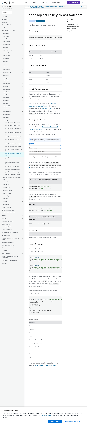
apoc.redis (6, 184)
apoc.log (5, 95)
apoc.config (6, 41)
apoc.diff (5, 61)
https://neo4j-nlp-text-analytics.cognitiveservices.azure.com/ (45, 163)
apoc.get (5, 78)
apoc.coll (5, 47)
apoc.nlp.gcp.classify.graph (12, 166)
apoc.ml (5, 103)
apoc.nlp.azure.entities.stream (13, 146)
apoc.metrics (6, 100)
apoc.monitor (7, 114)
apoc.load (6, 92)
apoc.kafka (6, 89)
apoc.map (6, 97)
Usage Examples (71, 31)
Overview (4, 16)
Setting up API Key (72, 28)
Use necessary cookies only (72, 421)
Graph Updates (6, 224)
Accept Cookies (55, 421)
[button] (83, 3)
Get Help (44, 2)
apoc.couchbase (7, 50)
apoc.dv (5, 64)
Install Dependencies (73, 26)
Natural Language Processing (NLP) (10, 238)
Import (4, 215)
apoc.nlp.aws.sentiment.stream (13, 140)
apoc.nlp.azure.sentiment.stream (13, 162)
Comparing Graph (7, 226)
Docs (26, 2)
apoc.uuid (6, 204)
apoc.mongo (6, 108)
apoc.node (6, 117)
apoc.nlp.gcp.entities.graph (12, 172)
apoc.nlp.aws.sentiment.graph (13, 137)
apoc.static (6, 187)
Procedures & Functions (8, 30)
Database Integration (8, 221)
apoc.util (5, 201)
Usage (4, 27)
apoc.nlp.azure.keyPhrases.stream (13, 154)
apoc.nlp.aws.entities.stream (12, 125)
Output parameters (72, 24)
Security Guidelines (7, 25)
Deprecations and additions (9, 260)
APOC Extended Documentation (33, 6)
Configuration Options (8, 210)
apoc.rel (5, 182)
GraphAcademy (56, 2)
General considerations (8, 213)
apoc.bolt (5, 39)
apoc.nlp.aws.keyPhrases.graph (13, 129)
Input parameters (72, 22)
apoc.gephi (6, 75)
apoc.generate (7, 72)
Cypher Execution (7, 229)
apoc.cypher (6, 55)
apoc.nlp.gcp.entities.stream (12, 174)
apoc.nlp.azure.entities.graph (13, 144)
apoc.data (6, 58)
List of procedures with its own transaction (10, 257)
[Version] (7, 12)
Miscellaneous (6, 253)
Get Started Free (73, 2)
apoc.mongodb (7, 111)
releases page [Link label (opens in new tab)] (46, 108)
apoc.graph (6, 81)
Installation (5, 22)
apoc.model (6, 106)
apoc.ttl (5, 198)
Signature (70, 19)
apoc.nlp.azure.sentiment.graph (13, 158)
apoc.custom (6, 53)
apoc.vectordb (7, 207)
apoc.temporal (7, 193)
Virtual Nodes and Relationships (11, 232)
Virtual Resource (6, 235)
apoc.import (6, 83)
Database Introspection (8, 248)
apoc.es (5, 67)
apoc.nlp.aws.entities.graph (12, 122)
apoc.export (6, 69)
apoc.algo (6, 36)
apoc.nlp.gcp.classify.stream (12, 169)
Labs (13, 2)
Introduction (5, 19)
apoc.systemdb (7, 190)
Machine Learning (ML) (8, 242)
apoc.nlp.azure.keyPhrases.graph (13, 150)
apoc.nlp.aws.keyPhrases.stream (13, 133)
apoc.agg (6, 33)
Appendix (4, 263)
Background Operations (8, 245)
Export (4, 218)
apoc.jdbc (6, 86)
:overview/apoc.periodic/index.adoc (12, 178)
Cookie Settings (45, 415)
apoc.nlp (5, 120)
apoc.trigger (6, 196)
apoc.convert (7, 44)
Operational (5, 250)
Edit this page (82, 6)
